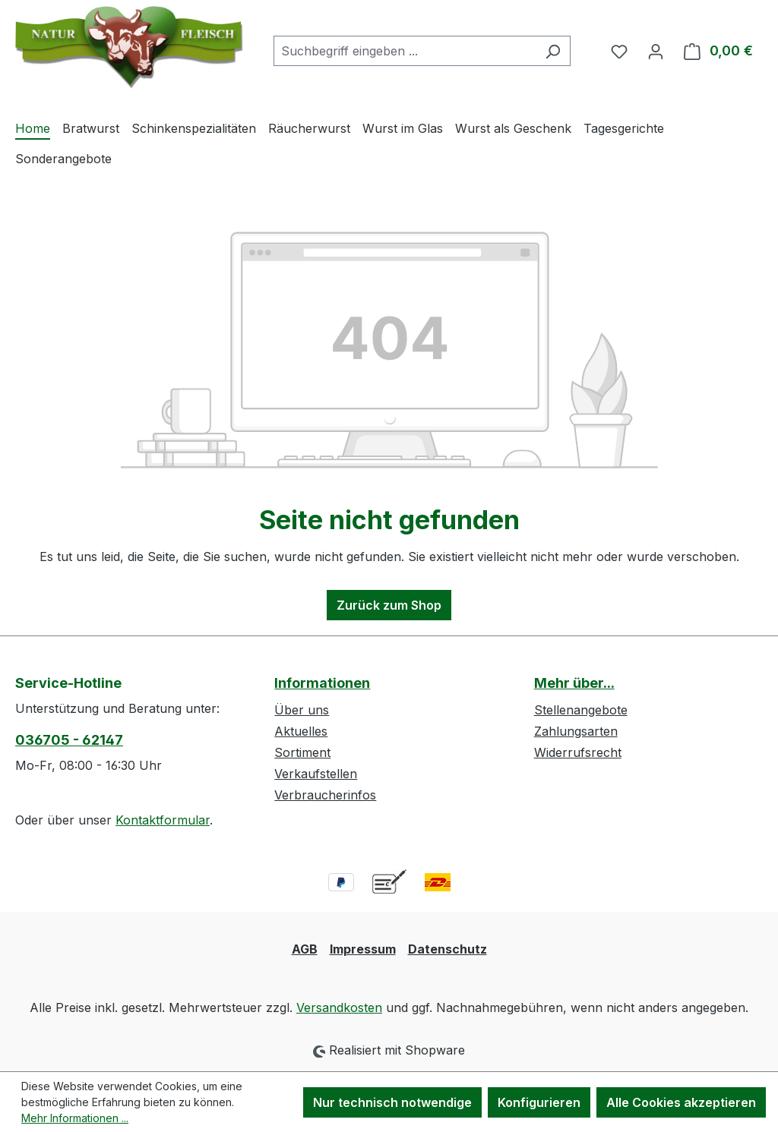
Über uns (301, 709)
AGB (305, 949)
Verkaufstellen (315, 773)
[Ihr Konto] (655, 51)
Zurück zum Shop (389, 605)
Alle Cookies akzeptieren (681, 1102)
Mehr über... (574, 683)
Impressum (363, 949)
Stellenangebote (581, 709)
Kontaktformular (162, 820)
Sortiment (302, 752)
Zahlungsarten (576, 731)
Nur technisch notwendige (392, 1102)
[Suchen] (553, 51)
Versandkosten (339, 1007)
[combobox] (405, 51)
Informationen (322, 683)
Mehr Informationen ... (74, 1118)
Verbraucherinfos (325, 794)
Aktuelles (300, 731)
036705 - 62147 (69, 740)
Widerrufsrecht (577, 752)
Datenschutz (447, 949)
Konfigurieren (539, 1102)
